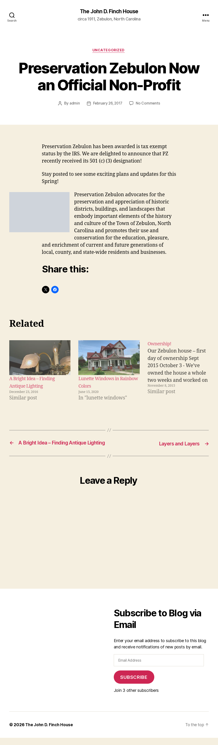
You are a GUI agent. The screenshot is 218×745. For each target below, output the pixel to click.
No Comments (148, 104)
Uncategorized (109, 51)
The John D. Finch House (109, 11)
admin (74, 104)
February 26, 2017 (107, 104)
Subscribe (133, 684)
